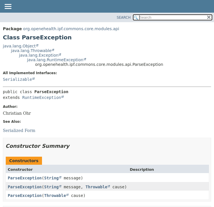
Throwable (96, 187)
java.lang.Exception (38, 55)
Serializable (17, 79)
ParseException (25, 178)
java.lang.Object (19, 46)
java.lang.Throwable (31, 50)
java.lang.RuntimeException (55, 59)
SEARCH (124, 18)
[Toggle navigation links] (8, 7)
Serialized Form (19, 130)
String (51, 178)
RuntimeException (41, 97)
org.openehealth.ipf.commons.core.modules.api (71, 28)
